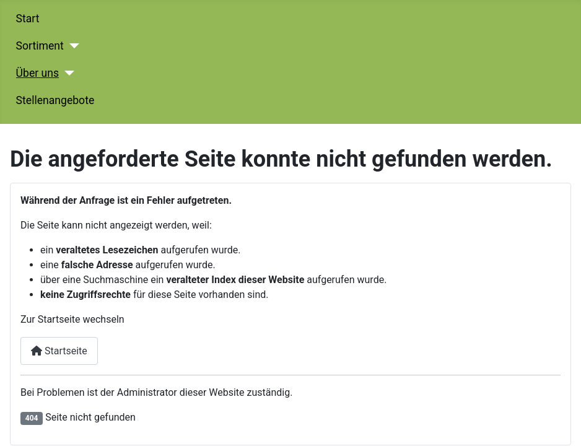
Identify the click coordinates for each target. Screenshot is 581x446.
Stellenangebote (55, 100)
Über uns (37, 73)
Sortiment (40, 46)
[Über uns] (66, 73)
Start (28, 18)
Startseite (59, 351)
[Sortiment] (71, 45)
